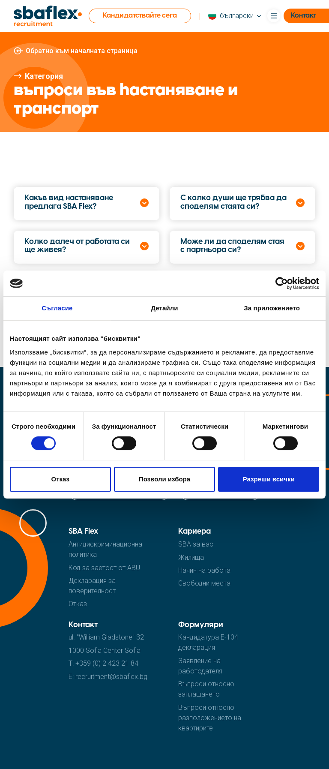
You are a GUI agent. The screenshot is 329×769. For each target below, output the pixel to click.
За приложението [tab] (272, 308)
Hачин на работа (204, 570)
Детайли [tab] (164, 308)
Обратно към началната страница (82, 51)
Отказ (60, 479)
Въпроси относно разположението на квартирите (209, 717)
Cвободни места (204, 583)
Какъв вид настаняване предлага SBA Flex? (68, 202)
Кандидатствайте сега (140, 15)
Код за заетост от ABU (104, 568)
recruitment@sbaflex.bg (111, 677)
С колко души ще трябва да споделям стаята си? (233, 202)
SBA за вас (195, 544)
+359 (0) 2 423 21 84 (106, 663)
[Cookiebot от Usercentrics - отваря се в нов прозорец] (281, 283)
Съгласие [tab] (57, 308)
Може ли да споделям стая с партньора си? (232, 246)
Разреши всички (269, 479)
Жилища (191, 557)
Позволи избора (164, 479)
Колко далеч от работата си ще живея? (77, 246)
